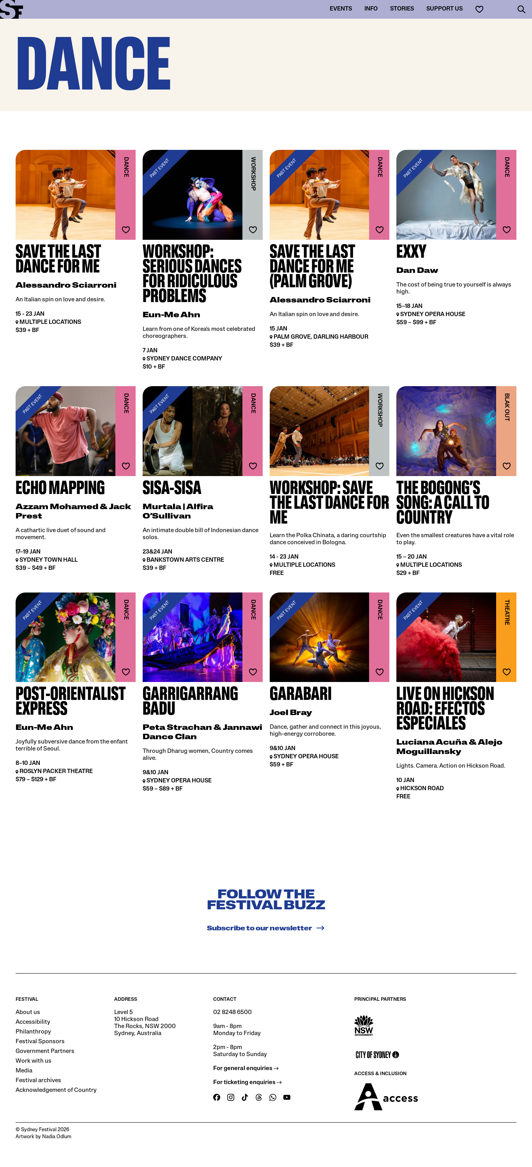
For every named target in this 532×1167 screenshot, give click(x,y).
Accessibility (33, 1022)
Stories (402, 9)
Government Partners (45, 1051)
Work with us (33, 1061)
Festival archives (38, 1080)
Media (24, 1071)
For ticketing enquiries (247, 1082)
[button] (521, 9)
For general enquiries (246, 1068)
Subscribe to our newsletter (266, 928)
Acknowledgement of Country (56, 1090)
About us (28, 1012)
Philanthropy (33, 1032)
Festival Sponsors (40, 1042)
